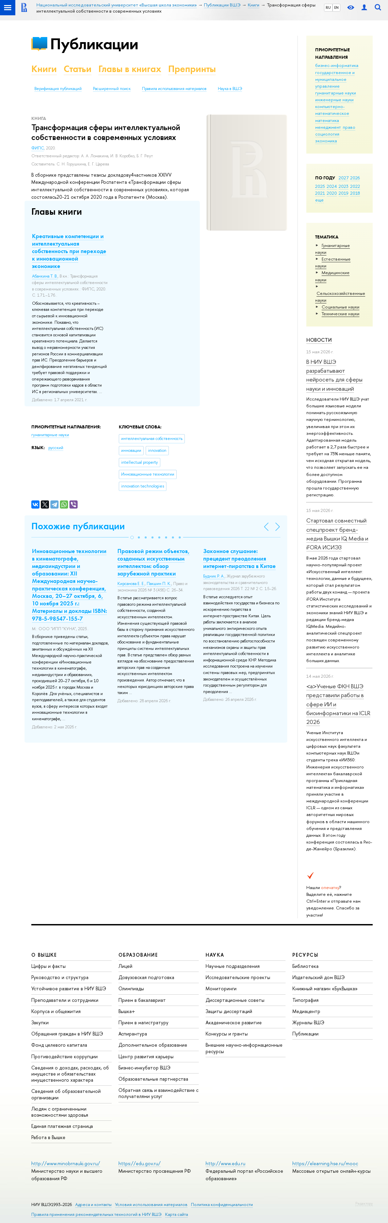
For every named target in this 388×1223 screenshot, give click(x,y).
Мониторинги (221, 988)
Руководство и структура (59, 977)
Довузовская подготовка (146, 977)
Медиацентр (306, 1011)
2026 (355, 178)
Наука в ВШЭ (230, 88)
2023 (344, 186)
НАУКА (215, 955)
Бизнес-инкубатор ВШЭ (144, 1067)
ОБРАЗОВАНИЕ (138, 955)
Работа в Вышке (48, 1137)
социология (327, 134)
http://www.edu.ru (225, 1163)
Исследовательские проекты (238, 977)
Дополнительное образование (152, 1045)
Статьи (78, 69)
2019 (344, 193)
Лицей (125, 966)
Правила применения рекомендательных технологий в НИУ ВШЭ (96, 1214)
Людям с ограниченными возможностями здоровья (59, 1111)
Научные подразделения (233, 966)
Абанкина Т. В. (45, 276)
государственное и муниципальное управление (335, 79)
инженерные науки (334, 99)
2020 (332, 193)
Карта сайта (176, 1214)
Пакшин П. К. (159, 583)
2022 (355, 186)
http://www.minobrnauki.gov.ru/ (65, 1163)
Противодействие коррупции (64, 1056)
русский (55, 447)
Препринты (192, 69)
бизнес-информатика (336, 65)
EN (336, 7)
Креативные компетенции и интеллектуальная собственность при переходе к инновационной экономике (69, 251)
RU (328, 7)
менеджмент (328, 127)
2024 (332, 186)
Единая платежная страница (62, 1126)
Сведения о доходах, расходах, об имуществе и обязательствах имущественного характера (70, 1073)
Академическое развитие (234, 1022)
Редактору (364, 1203)
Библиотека (305, 966)
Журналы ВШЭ (308, 1022)
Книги (44, 69)
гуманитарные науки (335, 93)
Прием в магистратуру (143, 1022)
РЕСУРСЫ (305, 955)
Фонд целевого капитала (59, 1045)
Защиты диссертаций (229, 1011)
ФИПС (37, 148)
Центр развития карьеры (146, 1056)
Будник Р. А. (214, 576)
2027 (344, 178)
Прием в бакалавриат (142, 1000)
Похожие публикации (78, 526)
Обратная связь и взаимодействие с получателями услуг (158, 1093)
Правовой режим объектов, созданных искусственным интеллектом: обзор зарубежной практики (153, 562)
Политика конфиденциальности (222, 1204)
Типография (305, 1000)
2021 (320, 193)
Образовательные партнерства (153, 1079)
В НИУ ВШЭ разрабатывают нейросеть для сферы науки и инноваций (334, 375)
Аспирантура (132, 1033)
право (349, 127)
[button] (132, 537)
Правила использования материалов (174, 88)
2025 (320, 186)
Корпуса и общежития (56, 1011)
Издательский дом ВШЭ (318, 977)
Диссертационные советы (235, 1000)
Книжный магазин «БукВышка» (325, 988)
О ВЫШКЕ (44, 955)
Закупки (40, 1022)
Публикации (94, 43)
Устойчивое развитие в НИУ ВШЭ (68, 988)
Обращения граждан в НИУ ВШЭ (67, 1033)
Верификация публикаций (58, 88)
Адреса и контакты (93, 1204)
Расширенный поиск (112, 88)
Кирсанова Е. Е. (131, 583)
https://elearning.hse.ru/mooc (325, 1163)
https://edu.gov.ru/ (139, 1163)
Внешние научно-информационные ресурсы (244, 1048)
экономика (326, 141)
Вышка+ (126, 1011)
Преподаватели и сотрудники (64, 1000)
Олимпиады (131, 988)
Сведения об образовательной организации (66, 1094)
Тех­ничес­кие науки (340, 314)
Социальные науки (340, 307)
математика (327, 120)
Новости (319, 339)
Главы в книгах (129, 69)
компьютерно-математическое (332, 109)
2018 (355, 193)
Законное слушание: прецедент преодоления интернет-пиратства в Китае (239, 558)
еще (319, 200)
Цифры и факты (48, 966)
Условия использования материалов (151, 1204)
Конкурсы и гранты (227, 1033)
